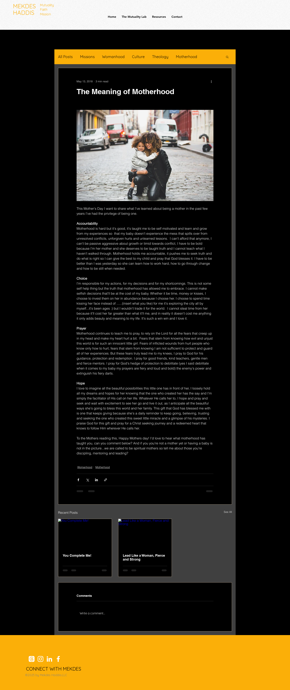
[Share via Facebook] (78, 480)
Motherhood (186, 56)
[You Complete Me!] (85, 534)
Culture (138, 56)
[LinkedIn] (49, 659)
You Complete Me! (77, 555)
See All (228, 512)
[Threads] (32, 659)
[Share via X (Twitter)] (87, 480)
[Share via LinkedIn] (96, 480)
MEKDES (24, 6)
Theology (160, 56)
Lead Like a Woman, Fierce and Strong (144, 557)
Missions (87, 56)
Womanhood (113, 56)
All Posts (65, 56)
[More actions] (211, 81)
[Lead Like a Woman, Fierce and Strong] (145, 534)
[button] (227, 56)
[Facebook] (58, 659)
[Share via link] (105, 480)
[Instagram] (40, 659)
